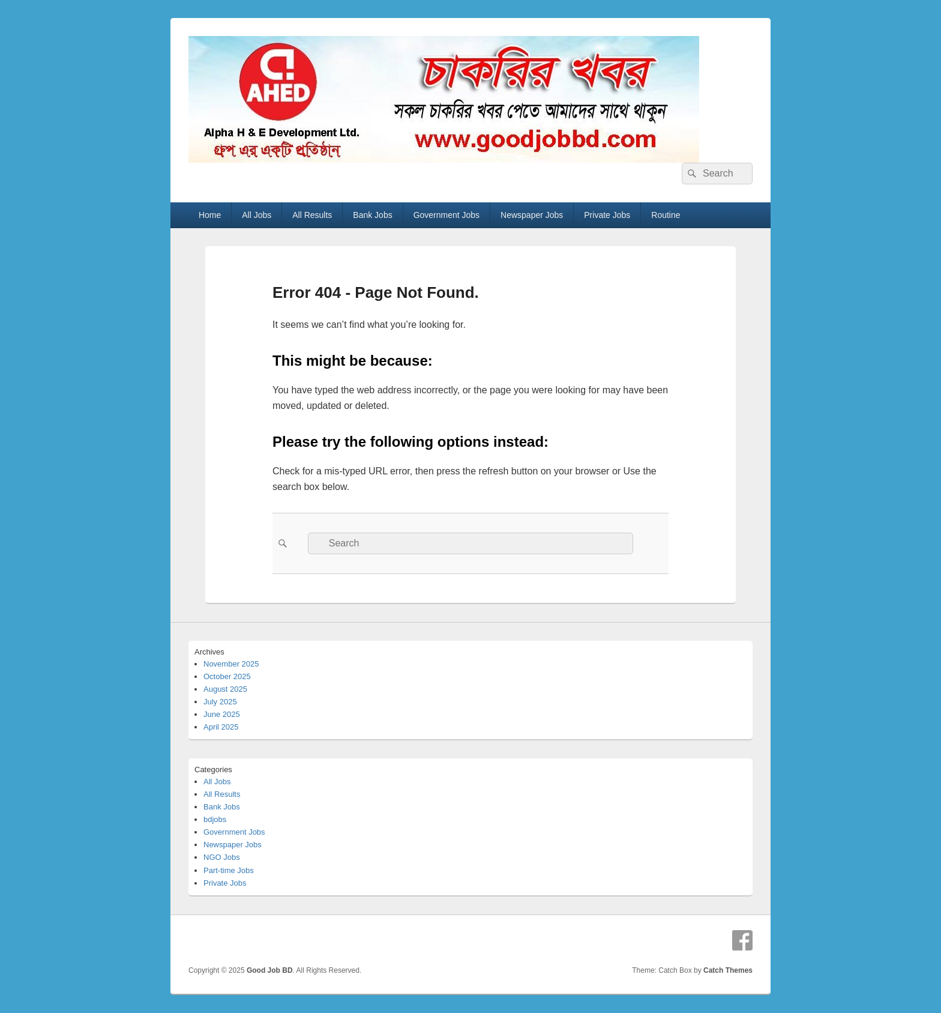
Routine (665, 215)
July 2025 (220, 701)
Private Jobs (607, 215)
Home (210, 215)
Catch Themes (728, 970)
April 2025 (221, 726)
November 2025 (231, 663)
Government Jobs (446, 215)
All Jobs (256, 215)
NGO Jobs (221, 857)
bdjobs (214, 819)
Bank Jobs (372, 215)
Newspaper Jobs (532, 215)
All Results (312, 215)
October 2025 (227, 676)
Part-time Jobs (228, 870)
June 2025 (221, 714)
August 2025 (225, 689)
